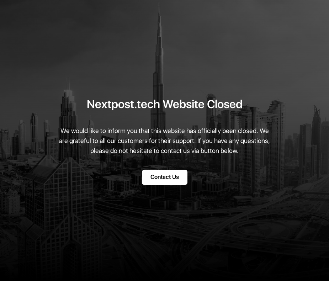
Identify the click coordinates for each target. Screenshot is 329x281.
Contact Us (164, 177)
